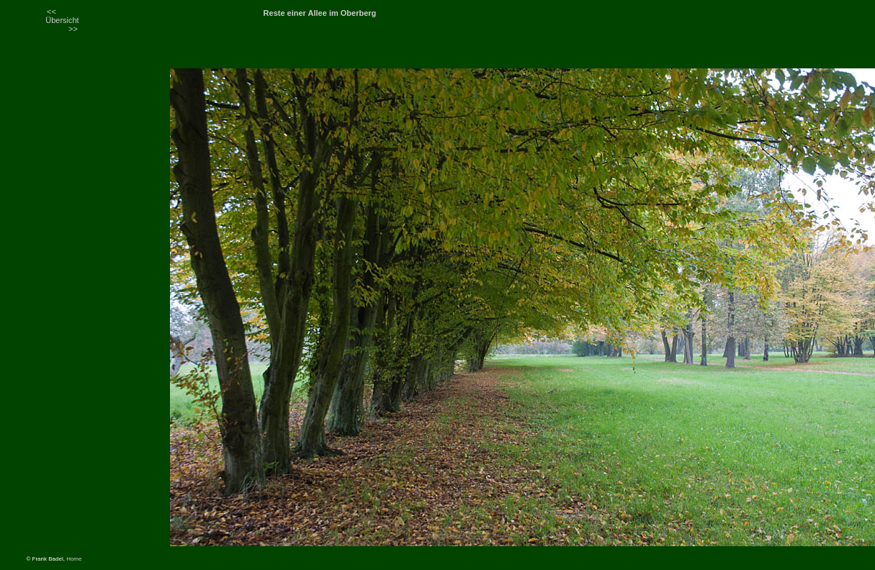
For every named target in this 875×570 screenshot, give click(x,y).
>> (73, 28)
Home (73, 559)
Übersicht (61, 20)
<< (51, 11)
